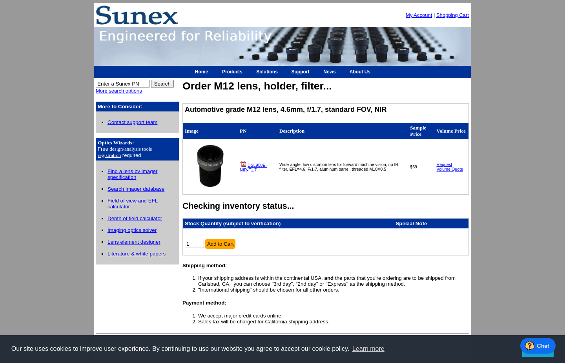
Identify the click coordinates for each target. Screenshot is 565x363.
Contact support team (132, 122)
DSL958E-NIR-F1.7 (253, 167)
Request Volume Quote (450, 166)
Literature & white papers (137, 254)
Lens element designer (134, 242)
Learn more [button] (368, 348)
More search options (119, 91)
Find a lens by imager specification (132, 174)
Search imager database (136, 189)
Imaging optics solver (132, 230)
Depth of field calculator (135, 218)
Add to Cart (220, 244)
